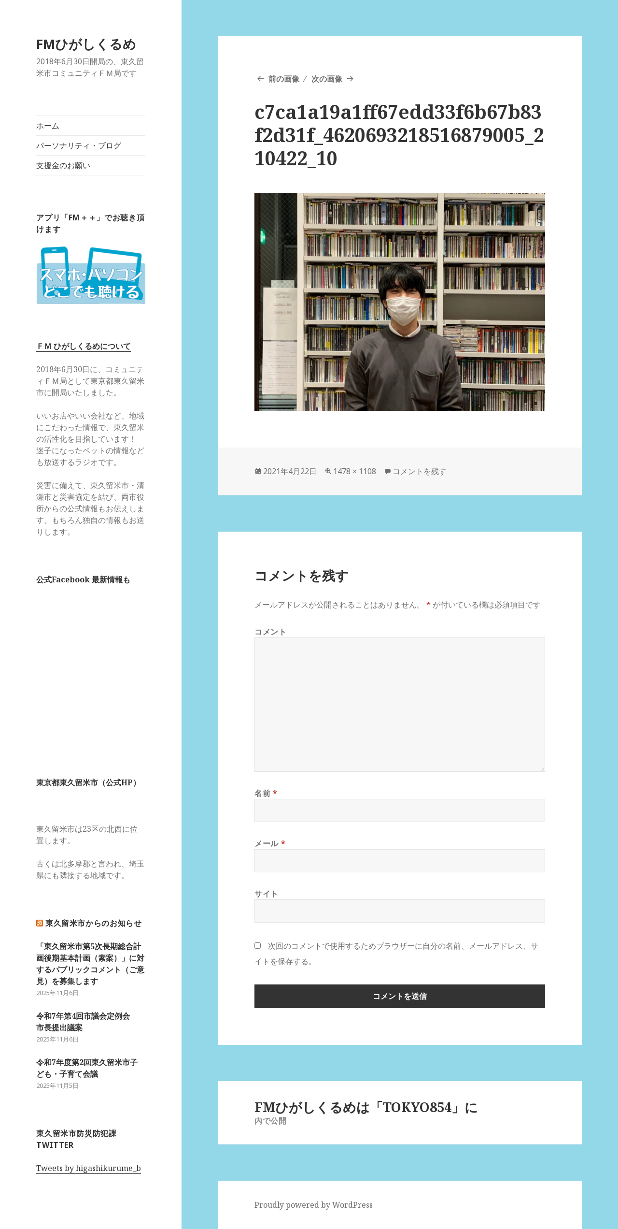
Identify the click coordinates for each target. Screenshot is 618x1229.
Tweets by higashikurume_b (88, 1168)
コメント (270, 631)
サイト (266, 893)
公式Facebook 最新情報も (83, 579)
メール (269, 843)
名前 (266, 793)
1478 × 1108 (354, 471)
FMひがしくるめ (86, 44)
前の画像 (283, 78)
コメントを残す (420, 471)
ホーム (47, 125)
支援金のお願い (63, 165)
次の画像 (326, 78)
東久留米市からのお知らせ (93, 923)
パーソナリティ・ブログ (78, 145)
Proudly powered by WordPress (313, 1205)
